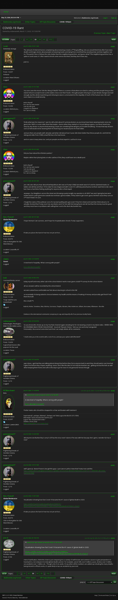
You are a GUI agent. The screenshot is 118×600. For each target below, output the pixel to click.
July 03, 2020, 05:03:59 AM (31, 149)
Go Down (5, 39)
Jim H (5, 538)
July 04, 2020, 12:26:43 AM (31, 434)
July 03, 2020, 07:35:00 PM (31, 321)
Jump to (82, 582)
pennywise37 (9, 118)
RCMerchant (9, 390)
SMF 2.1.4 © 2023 (7, 595)
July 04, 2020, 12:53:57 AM (31, 465)
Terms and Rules (104, 595)
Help (95, 595)
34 (40, 39)
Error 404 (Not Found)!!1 (32, 267)
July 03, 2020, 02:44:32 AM (31, 118)
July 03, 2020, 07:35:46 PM (31, 359)
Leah (5, 46)
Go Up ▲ (113, 595)
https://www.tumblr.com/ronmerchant (36, 423)
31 (27, 39)
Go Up (4, 574)
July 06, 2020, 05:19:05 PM (31, 538)
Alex (5, 87)
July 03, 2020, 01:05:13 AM (31, 46)
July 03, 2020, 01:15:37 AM (31, 87)
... (24, 39)
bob (5, 278)
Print (114, 39)
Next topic (111, 33)
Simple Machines (18, 595)
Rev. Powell (8, 217)
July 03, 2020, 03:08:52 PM (31, 278)
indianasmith (9, 321)
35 (44, 39)
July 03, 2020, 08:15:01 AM (31, 217)
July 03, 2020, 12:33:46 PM (31, 259)
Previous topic (100, 33)
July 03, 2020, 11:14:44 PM (31, 390)
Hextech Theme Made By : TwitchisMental (15, 598)
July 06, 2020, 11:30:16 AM (31, 496)
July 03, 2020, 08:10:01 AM (31, 181)
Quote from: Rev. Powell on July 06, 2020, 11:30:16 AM (44, 542)
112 (50, 39)
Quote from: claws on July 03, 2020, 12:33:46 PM (42, 395)
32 (31, 39)
